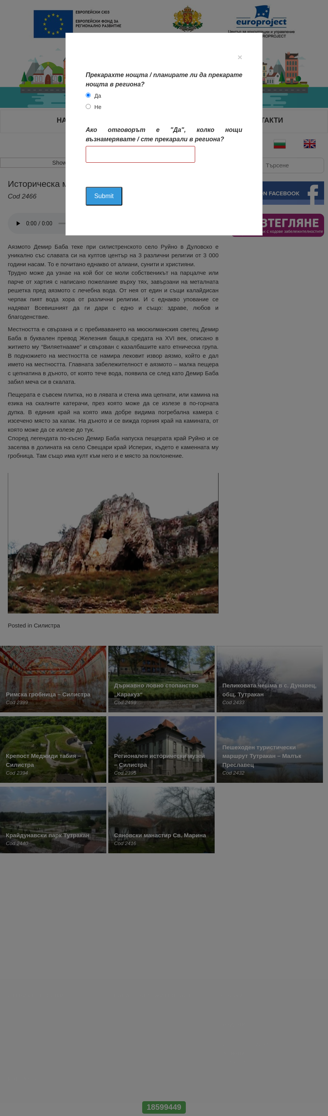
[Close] (240, 57)
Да (97, 96)
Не (97, 107)
